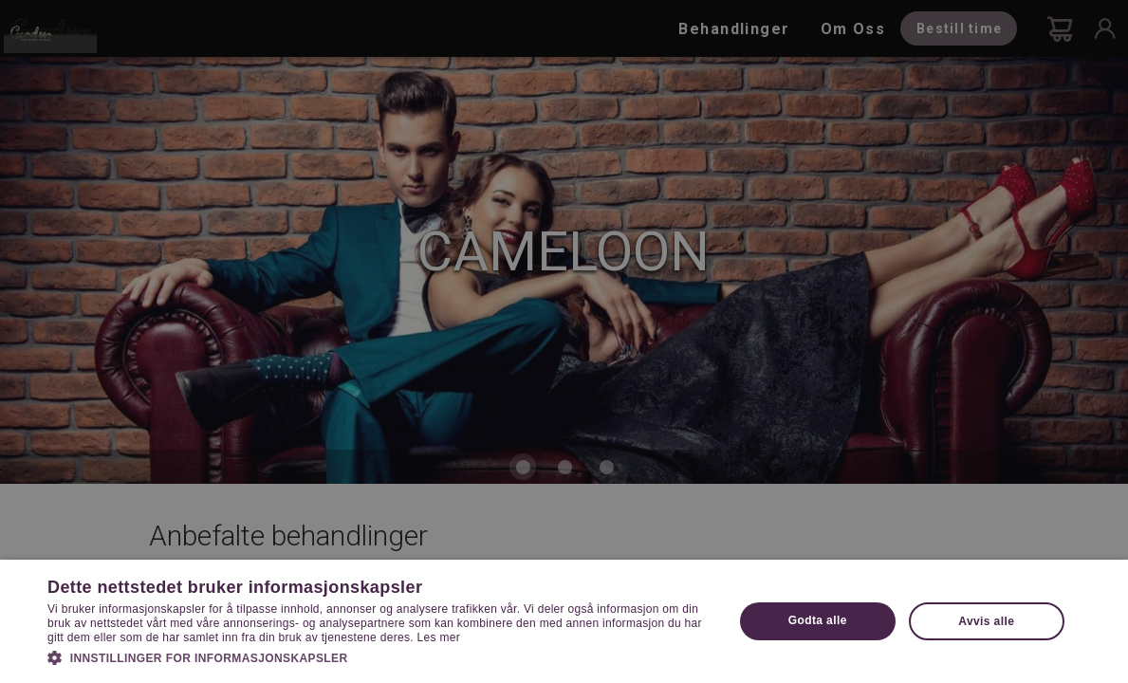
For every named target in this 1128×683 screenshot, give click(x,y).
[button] (379, 656)
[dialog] (564, 341)
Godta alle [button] (817, 620)
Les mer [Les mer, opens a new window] (438, 637)
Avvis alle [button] (986, 621)
